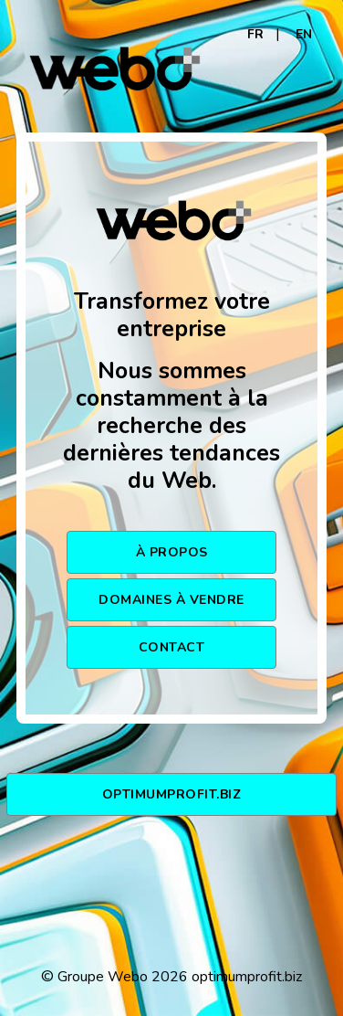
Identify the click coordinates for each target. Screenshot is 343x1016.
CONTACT (172, 647)
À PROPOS (172, 552)
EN (304, 34)
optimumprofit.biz (172, 794)
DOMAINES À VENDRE (171, 600)
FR (255, 34)
